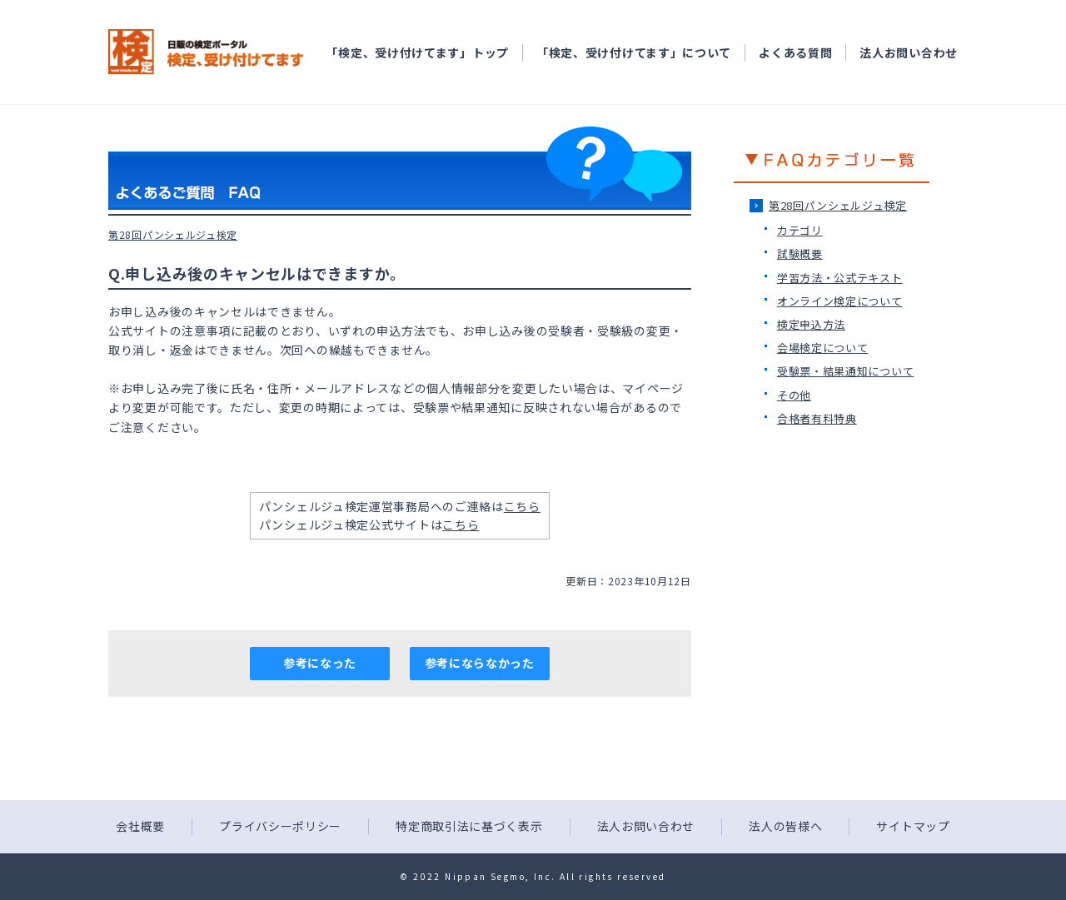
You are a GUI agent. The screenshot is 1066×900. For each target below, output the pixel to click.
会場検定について (823, 348)
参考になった (319, 662)
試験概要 (800, 253)
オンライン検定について (840, 301)
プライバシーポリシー (280, 826)
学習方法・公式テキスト (840, 278)
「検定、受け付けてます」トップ (417, 52)
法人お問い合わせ (908, 52)
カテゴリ (800, 230)
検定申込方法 (811, 324)
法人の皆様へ (785, 826)
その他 (794, 395)
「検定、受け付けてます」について (633, 52)
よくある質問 (795, 52)
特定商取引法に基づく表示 (469, 826)
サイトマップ (912, 826)
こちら (522, 506)
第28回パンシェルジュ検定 (838, 205)
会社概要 (140, 826)
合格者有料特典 (817, 418)
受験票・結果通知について (845, 371)
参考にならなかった (480, 662)
